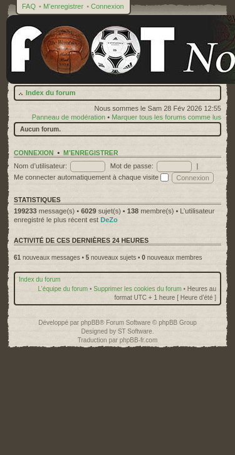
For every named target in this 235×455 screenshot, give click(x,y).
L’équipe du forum (63, 288)
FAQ (29, 6)
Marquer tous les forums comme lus (166, 117)
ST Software (135, 331)
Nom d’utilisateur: (40, 166)
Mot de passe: (132, 166)
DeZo (109, 219)
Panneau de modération (68, 117)
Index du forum (50, 92)
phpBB (90, 322)
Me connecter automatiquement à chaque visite (91, 177)
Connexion (107, 6)
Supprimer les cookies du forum (137, 288)
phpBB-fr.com (139, 340)
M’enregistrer (63, 6)
